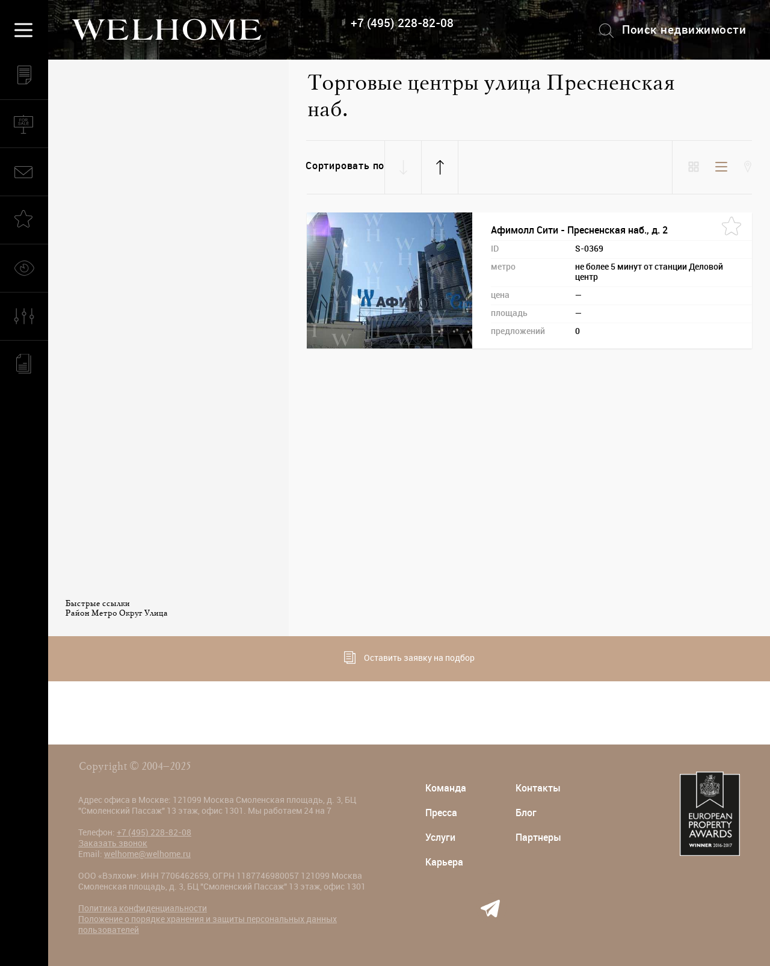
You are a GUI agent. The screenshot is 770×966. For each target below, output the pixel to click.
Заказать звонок (112, 843)
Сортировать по (345, 166)
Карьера (444, 862)
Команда (445, 788)
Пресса (441, 813)
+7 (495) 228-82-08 (402, 23)
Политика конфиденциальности (142, 908)
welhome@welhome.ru (147, 854)
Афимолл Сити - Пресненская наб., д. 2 (579, 230)
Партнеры (538, 837)
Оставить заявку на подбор (409, 657)
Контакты (538, 788)
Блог (526, 813)
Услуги (440, 837)
